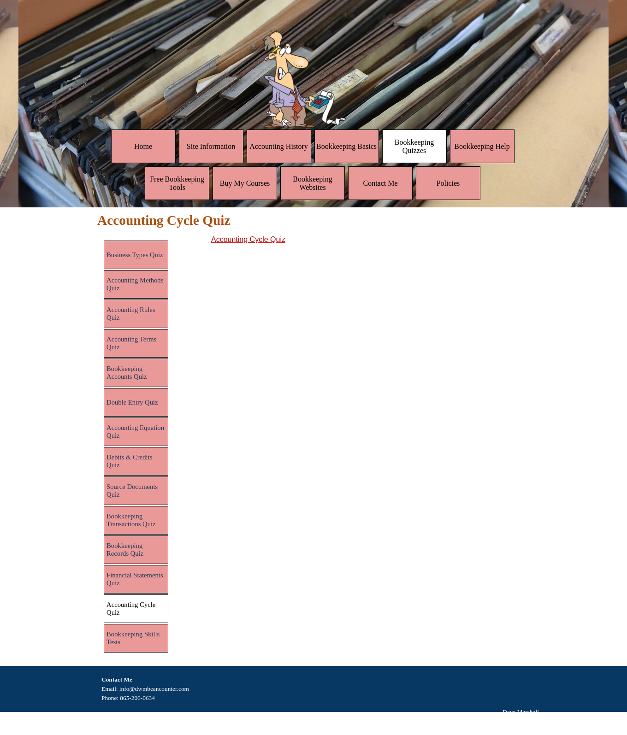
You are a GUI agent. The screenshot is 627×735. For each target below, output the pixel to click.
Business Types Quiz (134, 255)
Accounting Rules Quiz (130, 313)
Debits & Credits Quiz (129, 461)
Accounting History (278, 146)
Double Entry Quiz (132, 402)
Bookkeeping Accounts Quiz (126, 372)
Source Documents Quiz (132, 490)
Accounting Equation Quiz (135, 431)
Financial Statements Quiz (134, 579)
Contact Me (380, 183)
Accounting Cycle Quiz (248, 239)
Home (143, 146)
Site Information (211, 146)
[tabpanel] (370, 239)
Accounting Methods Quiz (134, 284)
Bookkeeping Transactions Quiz (131, 520)
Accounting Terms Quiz (131, 343)
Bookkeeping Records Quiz (124, 549)
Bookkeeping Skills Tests (133, 638)
